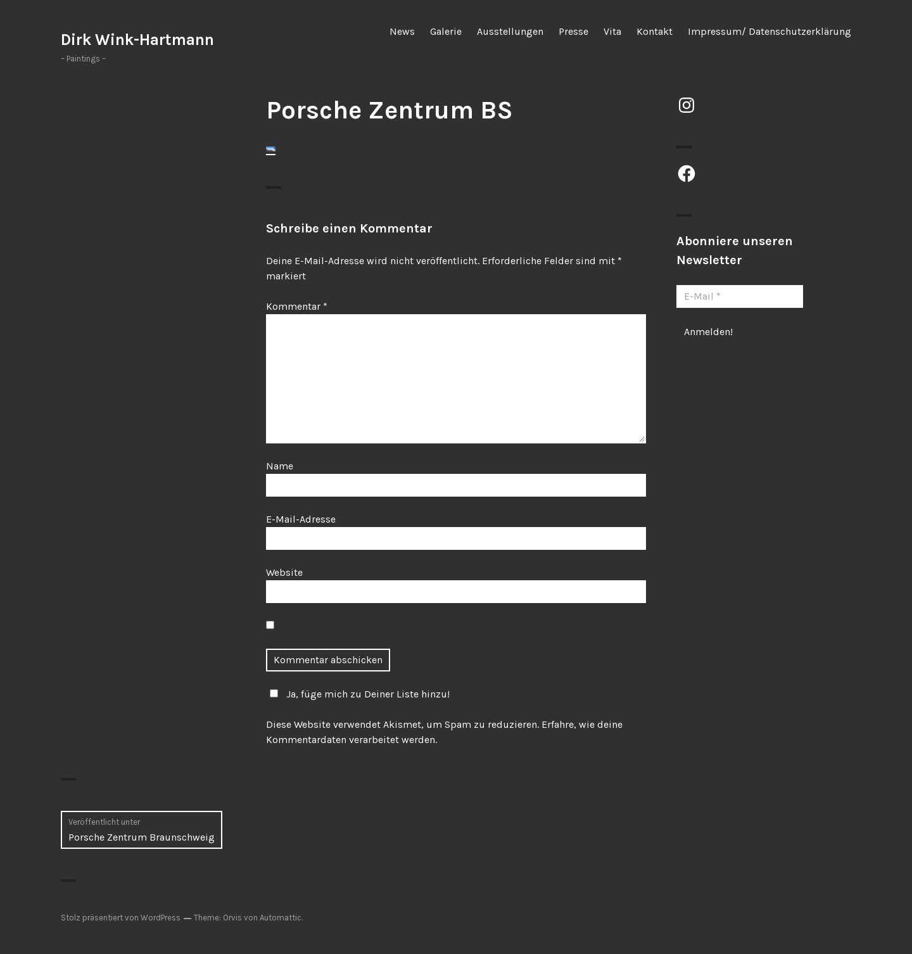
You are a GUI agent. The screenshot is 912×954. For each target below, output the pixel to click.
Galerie (446, 31)
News (402, 31)
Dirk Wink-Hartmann (137, 39)
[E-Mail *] (739, 296)
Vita (612, 31)
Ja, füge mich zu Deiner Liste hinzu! (358, 694)
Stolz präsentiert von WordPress (120, 917)
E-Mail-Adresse (301, 519)
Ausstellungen (510, 31)
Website (284, 572)
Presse (573, 31)
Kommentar (296, 306)
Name (279, 466)
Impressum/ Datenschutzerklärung (769, 31)
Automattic (280, 917)
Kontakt (654, 31)
